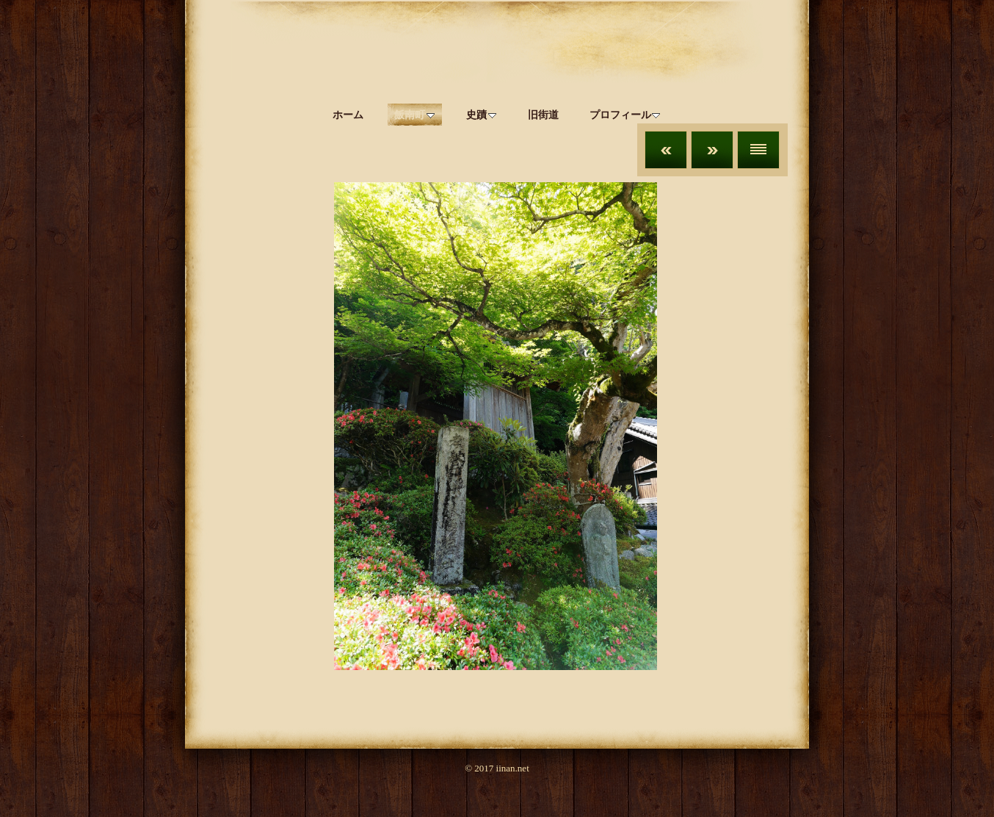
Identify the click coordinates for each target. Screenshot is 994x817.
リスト (758, 150)
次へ (712, 150)
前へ (665, 150)
